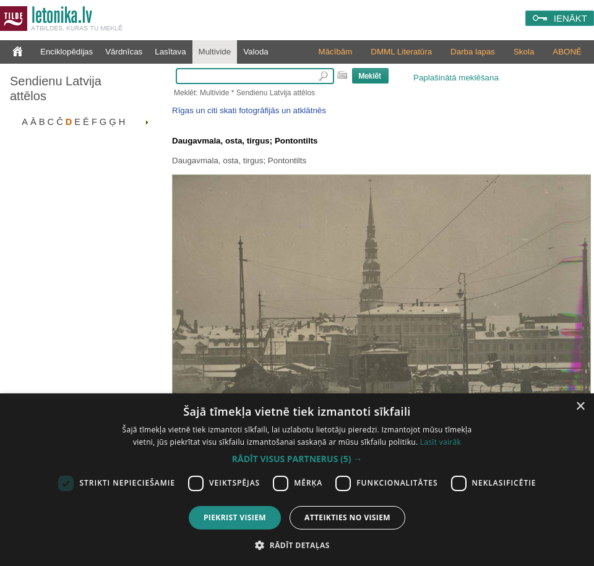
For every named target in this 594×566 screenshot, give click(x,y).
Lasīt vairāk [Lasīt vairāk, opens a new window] (440, 442)
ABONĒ (567, 51)
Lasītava (170, 51)
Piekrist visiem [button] (235, 517)
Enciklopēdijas (66, 51)
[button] (297, 459)
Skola (524, 51)
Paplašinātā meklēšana (456, 77)
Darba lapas (472, 51)
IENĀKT (570, 18)
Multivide (215, 51)
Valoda (256, 51)
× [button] (580, 406)
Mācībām (336, 51)
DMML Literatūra (401, 51)
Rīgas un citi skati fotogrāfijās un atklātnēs (249, 110)
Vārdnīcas (123, 51)
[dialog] (297, 479)
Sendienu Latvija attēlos (55, 88)
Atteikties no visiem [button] (347, 517)
